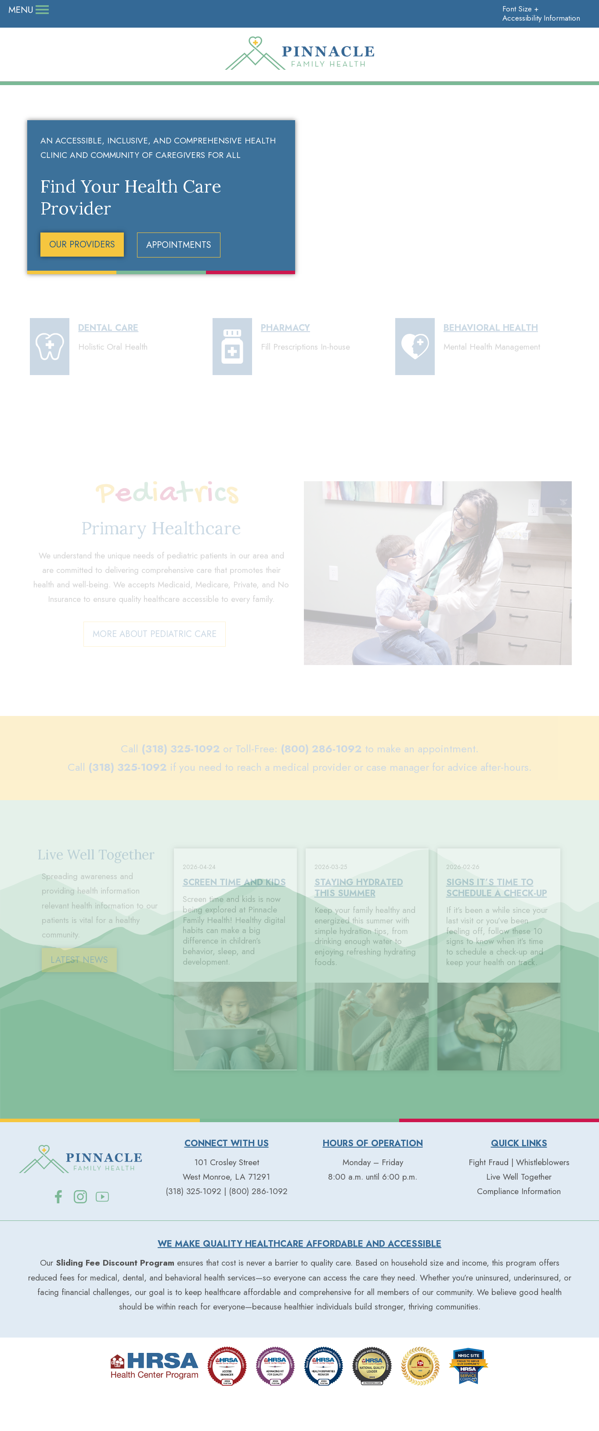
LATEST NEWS (79, 996)
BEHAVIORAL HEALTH (491, 364)
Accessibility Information (536, 9)
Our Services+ (299, 85)
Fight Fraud (489, 1198)
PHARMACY (285, 364)
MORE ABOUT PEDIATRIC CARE (155, 671)
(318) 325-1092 (180, 784)
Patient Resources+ (498, 85)
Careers (76, 9)
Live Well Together (144, 9)
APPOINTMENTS (178, 281)
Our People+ (101, 85)
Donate (31, 9)
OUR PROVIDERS (82, 281)
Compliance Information (519, 1228)
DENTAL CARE (108, 364)
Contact (211, 9)
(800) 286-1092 (321, 784)
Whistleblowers (543, 1198)
